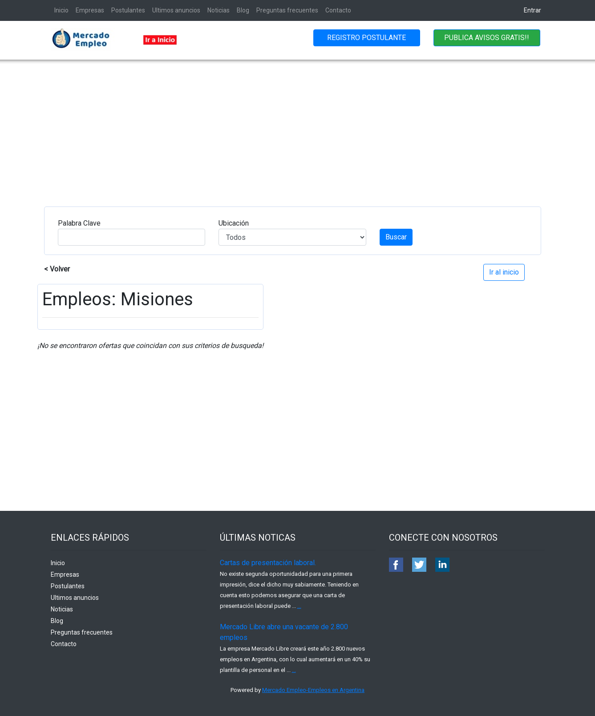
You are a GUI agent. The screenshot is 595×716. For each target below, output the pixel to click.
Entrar (532, 10)
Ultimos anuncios (176, 10)
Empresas (90, 10)
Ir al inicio (504, 272)
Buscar (396, 237)
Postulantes (128, 10)
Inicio (61, 10)
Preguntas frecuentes (287, 10)
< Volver (57, 269)
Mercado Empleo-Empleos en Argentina (313, 690)
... (299, 606)
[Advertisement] (298, 126)
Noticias (218, 10)
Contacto (338, 10)
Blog (243, 10)
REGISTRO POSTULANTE (366, 37)
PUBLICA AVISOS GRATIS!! (486, 37)
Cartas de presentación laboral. (268, 562)
